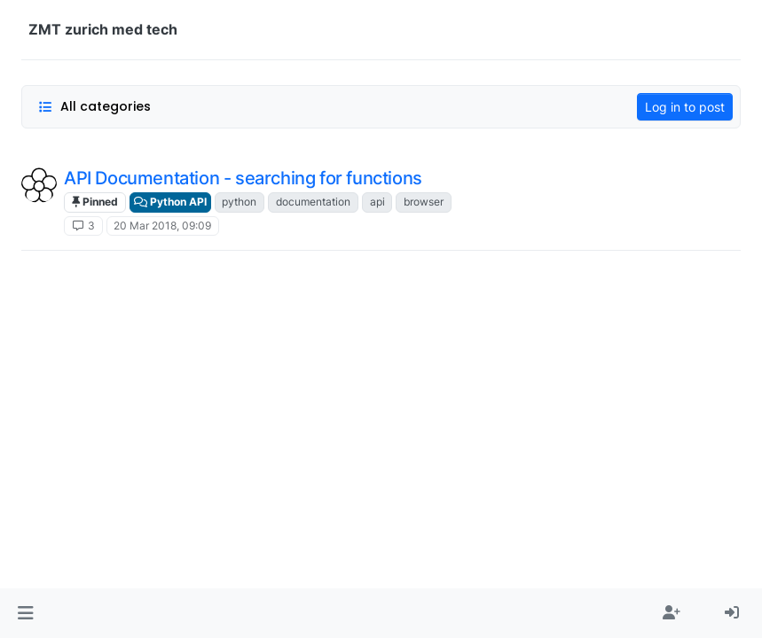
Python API (170, 201)
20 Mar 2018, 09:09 (162, 225)
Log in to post (685, 106)
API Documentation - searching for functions (243, 178)
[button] (25, 613)
